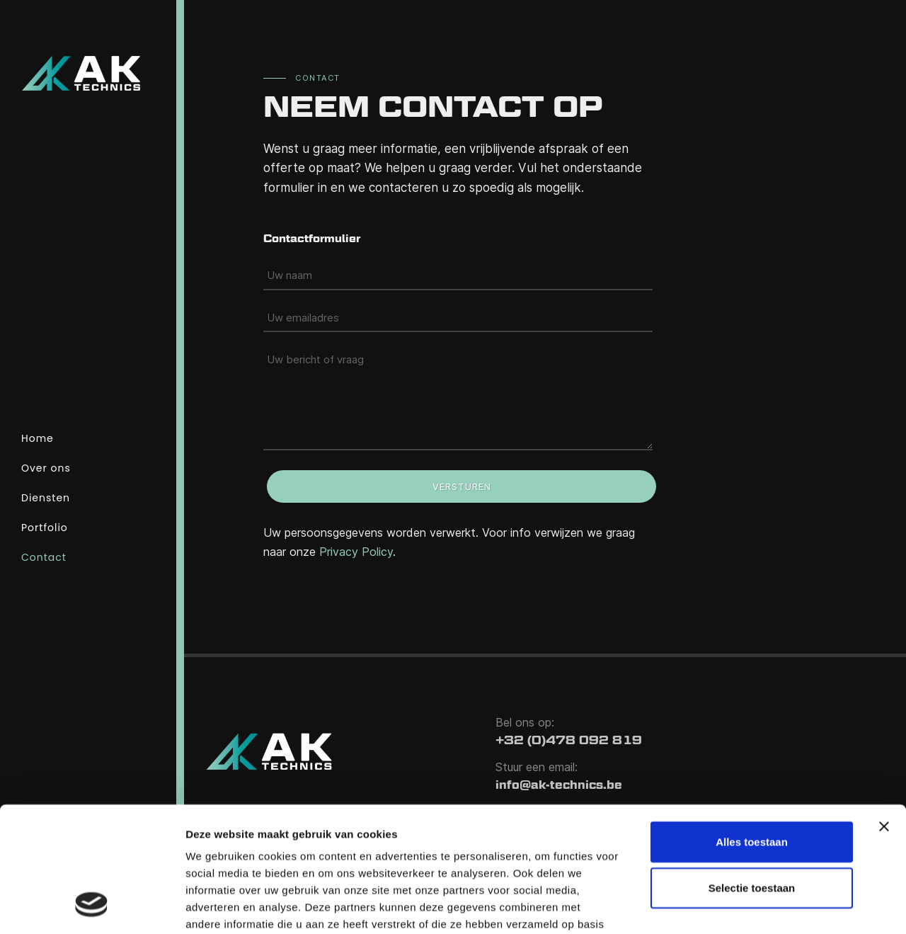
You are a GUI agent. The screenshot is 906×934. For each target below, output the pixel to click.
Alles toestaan (752, 728)
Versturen (461, 486)
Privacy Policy (356, 552)
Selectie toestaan (752, 775)
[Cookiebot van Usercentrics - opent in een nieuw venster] (92, 906)
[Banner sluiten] (884, 713)
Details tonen (219, 906)
